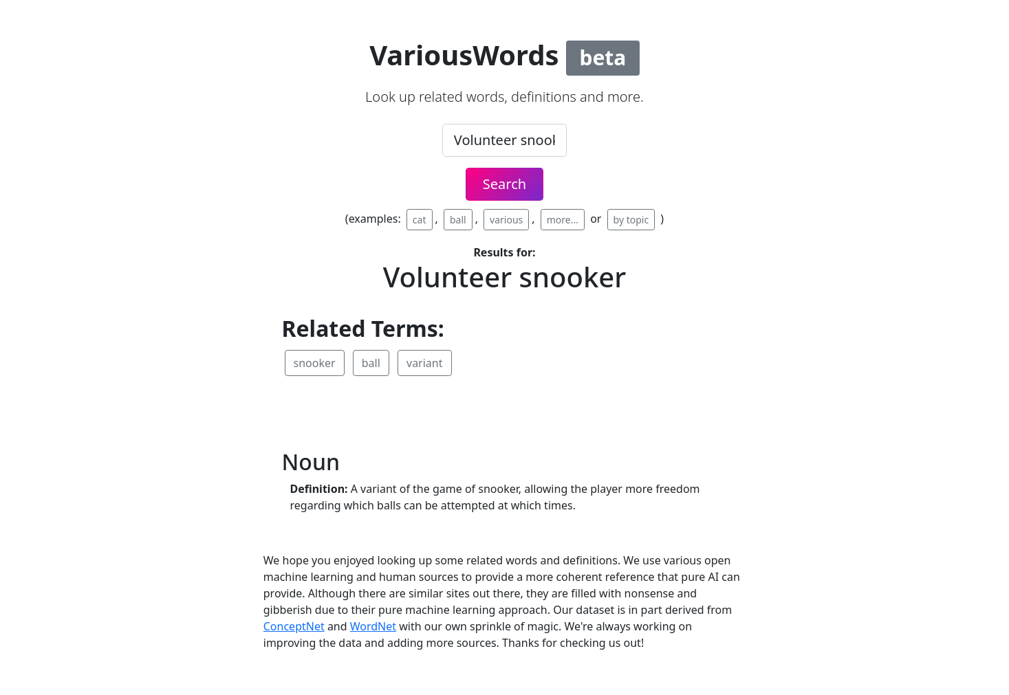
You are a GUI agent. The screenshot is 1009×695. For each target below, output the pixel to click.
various (506, 219)
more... (562, 219)
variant (424, 363)
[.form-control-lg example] (504, 140)
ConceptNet (294, 626)
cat (419, 219)
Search (504, 184)
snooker (315, 363)
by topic (631, 219)
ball (458, 219)
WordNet (373, 626)
